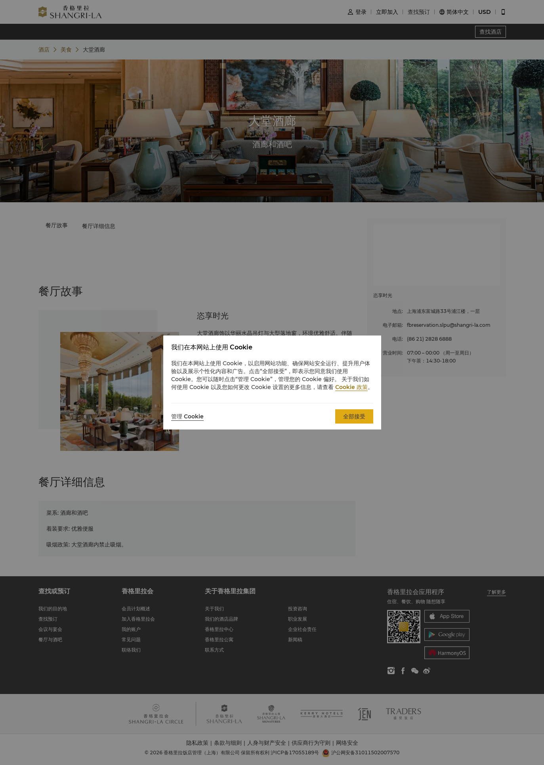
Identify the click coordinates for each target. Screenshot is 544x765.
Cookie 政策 (351, 387)
